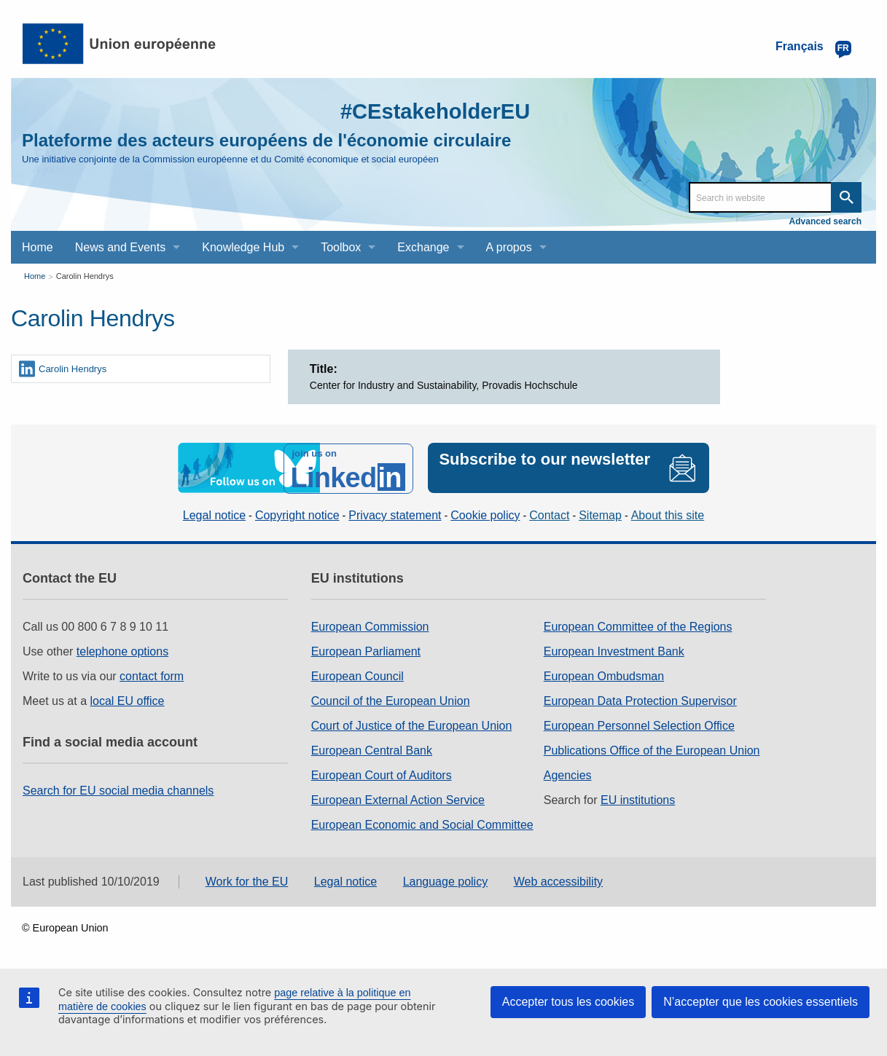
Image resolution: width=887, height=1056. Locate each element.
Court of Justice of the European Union (411, 725)
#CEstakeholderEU (432, 111)
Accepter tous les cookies (568, 1002)
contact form (152, 675)
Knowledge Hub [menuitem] (243, 247)
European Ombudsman (604, 675)
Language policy (445, 881)
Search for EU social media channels (118, 790)
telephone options (122, 651)
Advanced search (825, 221)
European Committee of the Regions (638, 626)
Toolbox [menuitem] (341, 247)
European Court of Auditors (381, 774)
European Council (357, 675)
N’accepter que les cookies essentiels (760, 1002)
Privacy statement (394, 514)
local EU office (127, 700)
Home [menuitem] (37, 247)
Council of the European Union (390, 700)
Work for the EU (247, 881)
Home (34, 276)
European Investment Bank (614, 651)
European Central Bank (371, 750)
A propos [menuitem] (509, 247)
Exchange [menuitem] (423, 247)
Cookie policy (485, 514)
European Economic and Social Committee (422, 824)
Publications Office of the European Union (652, 750)
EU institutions (638, 799)
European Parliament (366, 651)
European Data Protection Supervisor (640, 700)
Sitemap (600, 514)
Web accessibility (558, 881)
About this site (668, 514)
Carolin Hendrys (85, 276)
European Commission (370, 626)
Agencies (568, 774)
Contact (549, 514)
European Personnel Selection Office (639, 725)
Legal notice (214, 514)
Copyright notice (297, 514)
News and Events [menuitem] (120, 247)
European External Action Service (398, 799)
